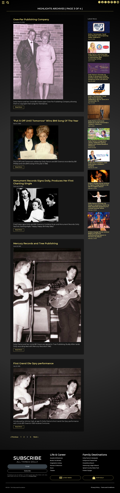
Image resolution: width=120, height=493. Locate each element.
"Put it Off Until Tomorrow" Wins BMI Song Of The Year (45, 120)
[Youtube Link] (118, 2)
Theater (52, 470)
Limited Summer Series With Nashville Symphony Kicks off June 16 (98, 77)
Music (52, 468)
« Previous (14, 437)
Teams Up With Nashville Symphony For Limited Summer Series (98, 206)
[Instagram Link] (99, 2)
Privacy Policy (32, 476)
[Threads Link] (115, 2)
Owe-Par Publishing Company (31, 19)
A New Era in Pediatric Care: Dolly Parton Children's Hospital (97, 164)
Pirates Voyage (87, 470)
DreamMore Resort (88, 463)
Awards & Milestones (56, 458)
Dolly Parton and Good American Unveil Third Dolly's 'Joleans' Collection (98, 122)
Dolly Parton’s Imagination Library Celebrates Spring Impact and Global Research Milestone (98, 143)
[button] (65, 478)
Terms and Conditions (107, 487)
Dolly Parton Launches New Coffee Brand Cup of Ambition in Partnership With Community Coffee (98, 56)
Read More (18, 107)
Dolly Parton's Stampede (90, 458)
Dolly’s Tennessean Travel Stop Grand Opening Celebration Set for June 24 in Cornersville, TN (98, 98)
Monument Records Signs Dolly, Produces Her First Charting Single (43, 182)
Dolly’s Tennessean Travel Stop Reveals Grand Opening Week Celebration (98, 35)
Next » (35, 437)
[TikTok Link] (108, 2)
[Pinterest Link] (112, 2)
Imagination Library (56, 463)
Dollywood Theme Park (90, 460)
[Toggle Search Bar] (7, 2)
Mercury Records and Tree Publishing (35, 243)
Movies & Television (56, 465)
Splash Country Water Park (91, 468)
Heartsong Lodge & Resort (91, 465)
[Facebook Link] (102, 2)
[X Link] (105, 2)
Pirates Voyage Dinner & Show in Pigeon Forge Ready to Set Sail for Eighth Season (98, 185)
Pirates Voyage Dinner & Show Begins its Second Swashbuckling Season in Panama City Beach (98, 234)
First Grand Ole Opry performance (33, 363)
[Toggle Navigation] (3, 2)
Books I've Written (55, 460)
